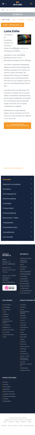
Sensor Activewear (8, 330)
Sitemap (21, 425)
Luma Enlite (6, 325)
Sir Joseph (6, 332)
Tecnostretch (24, 353)
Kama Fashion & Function (7, 321)
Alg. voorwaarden (12, 425)
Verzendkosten (8, 232)
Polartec (23, 341)
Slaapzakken (6, 401)
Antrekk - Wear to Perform (17, 4)
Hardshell (23, 325)
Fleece (22, 320)
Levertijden (7, 203)
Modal (22, 339)
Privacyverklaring (9, 213)
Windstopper (24, 368)
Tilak (4, 337)
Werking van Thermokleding (24, 358)
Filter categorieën (12, 25)
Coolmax (23, 304)
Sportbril (5, 384)
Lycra (22, 332)
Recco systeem (25, 346)
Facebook (11, 421)
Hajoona (5, 316)
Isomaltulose (24, 327)
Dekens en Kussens (8, 391)
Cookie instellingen (29, 425)
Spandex (23, 351)
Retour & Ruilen (25, 286)
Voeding (5, 398)
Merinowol (23, 334)
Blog (21, 264)
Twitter (5, 421)
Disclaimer (7, 189)
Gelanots (23, 318)
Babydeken (6, 389)
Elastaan (23, 315)
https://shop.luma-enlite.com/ (13, 168)
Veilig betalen (8, 223)
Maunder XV (6, 327)
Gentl (4, 312)
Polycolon (23, 344)
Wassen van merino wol (26, 364)
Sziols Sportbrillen (8, 334)
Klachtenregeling (9, 199)
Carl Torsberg (6, 304)
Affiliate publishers (26, 258)
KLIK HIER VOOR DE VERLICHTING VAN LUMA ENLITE (17, 125)
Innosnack (5, 319)
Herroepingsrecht (9, 194)
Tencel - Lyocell (25, 356)
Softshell (23, 349)
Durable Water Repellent (24, 312)
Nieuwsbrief (24, 279)
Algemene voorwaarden (12, 184)
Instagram (23, 421)
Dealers (22, 269)
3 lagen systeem (25, 370)
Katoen (22, 330)
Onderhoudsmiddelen (9, 396)
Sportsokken (6, 387)
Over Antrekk (8, 237)
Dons (22, 309)
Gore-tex (23, 322)
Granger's (5, 314)
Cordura (23, 307)
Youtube (29, 421)
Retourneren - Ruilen (10, 218)
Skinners (5, 382)
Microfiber (23, 337)
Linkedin (17, 421)
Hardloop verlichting (8, 394)
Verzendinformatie (10, 227)
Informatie (7, 179)
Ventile (22, 362)
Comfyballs (6, 307)
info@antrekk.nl (10, 282)
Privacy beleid (8, 208)
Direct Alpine (6, 309)
